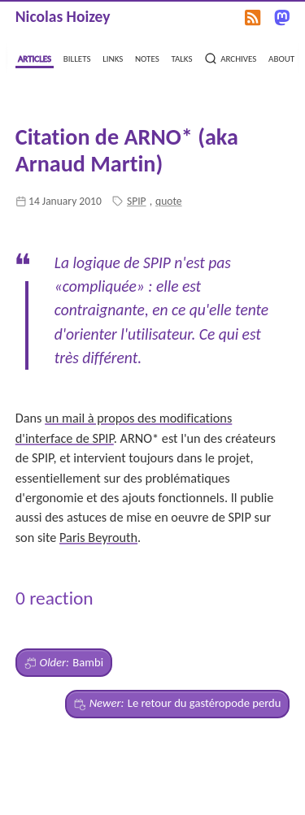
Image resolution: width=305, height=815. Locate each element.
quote (168, 201)
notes (147, 57)
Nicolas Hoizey (63, 16)
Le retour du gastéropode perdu (177, 704)
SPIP (136, 201)
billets (77, 57)
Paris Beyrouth (98, 537)
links (112, 57)
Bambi (63, 663)
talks (181, 57)
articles (34, 57)
